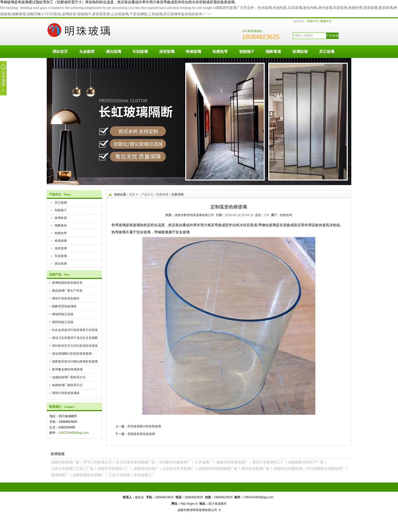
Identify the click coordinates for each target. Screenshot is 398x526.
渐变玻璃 (166, 51)
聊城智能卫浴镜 (62, 314)
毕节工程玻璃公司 (97, 462)
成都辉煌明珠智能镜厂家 (217, 469)
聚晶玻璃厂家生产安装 (67, 290)
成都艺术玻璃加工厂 (113, 469)
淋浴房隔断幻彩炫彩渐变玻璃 (72, 353)
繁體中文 (325, 21)
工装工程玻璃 (119, 475)
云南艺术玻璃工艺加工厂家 (72, 469)
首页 (132, 194)
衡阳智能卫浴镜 (62, 322)
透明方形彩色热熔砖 (65, 298)
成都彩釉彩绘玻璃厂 (89, 475)
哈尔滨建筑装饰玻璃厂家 (135, 462)
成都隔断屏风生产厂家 (306, 462)
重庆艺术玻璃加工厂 (268, 462)
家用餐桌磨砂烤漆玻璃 (67, 369)
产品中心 (147, 194)
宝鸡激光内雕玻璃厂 (175, 462)
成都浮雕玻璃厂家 (65, 462)
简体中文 (312, 21)
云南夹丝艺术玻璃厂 (178, 469)
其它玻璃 (326, 51)
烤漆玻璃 (193, 51)
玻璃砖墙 (300, 51)
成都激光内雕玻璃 (288, 469)
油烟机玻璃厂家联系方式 (69, 377)
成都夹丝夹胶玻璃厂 (232, 462)
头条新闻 (86, 51)
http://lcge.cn (189, 503)
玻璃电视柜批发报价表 (67, 282)
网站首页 (60, 51)
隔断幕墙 (273, 51)
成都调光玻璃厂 (146, 469)
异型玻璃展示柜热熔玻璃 (144, 426)
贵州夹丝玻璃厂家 (255, 469)
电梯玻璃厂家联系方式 (67, 385)
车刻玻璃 (140, 51)
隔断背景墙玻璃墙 (64, 306)
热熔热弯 (220, 51)
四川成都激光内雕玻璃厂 (325, 469)
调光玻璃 (113, 51)
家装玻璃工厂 (144, 475)
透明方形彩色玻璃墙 (65, 393)
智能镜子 (246, 51)
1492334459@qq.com (74, 432)
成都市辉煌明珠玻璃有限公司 (194, 215)
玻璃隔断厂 (60, 475)
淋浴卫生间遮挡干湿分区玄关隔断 (75, 338)
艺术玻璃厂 (203, 462)
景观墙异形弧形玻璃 (141, 434)
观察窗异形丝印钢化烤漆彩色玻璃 (75, 361)
